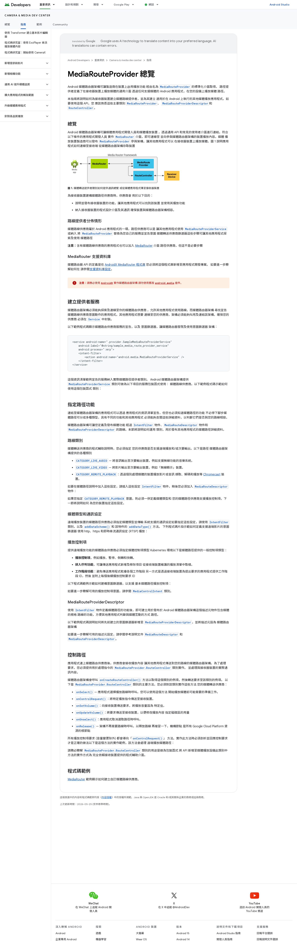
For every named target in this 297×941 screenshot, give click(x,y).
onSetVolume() (87, 706)
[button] (22, 63)
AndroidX (107, 282)
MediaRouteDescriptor (180, 425)
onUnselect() (86, 719)
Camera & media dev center (27, 15)
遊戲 (98, 933)
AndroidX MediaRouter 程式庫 (125, 265)
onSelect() (84, 692)
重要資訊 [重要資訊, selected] (45, 4)
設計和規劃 (72, 4)
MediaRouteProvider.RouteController (142, 668)
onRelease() (85, 726)
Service (94, 319)
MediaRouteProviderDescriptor (91, 429)
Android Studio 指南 (228, 933)
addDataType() (140, 527)
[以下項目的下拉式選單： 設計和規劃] (84, 4)
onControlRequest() (91, 699)
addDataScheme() (97, 527)
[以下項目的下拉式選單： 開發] (104, 4)
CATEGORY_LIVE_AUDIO (91, 461)
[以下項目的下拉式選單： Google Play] (135, 4)
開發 (96, 4)
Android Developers (79, 60)
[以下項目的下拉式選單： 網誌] (159, 4)
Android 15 (182, 933)
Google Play (122, 4)
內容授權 (107, 797)
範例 (39, 24)
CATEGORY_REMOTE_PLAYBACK (96, 474)
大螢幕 (140, 933)
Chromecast (211, 474)
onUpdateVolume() (89, 712)
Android (60, 933)
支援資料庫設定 (100, 269)
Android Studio (280, 4)
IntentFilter (143, 425)
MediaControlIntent (147, 591)
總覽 (7, 24)
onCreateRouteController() (120, 680)
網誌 (151, 4)
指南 (149, 60)
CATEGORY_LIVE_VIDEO (91, 467)
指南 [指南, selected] (23, 24)
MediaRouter (125, 137)
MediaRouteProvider (175, 87)
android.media (164, 282)
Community (60, 24)
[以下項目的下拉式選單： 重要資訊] (55, 4)
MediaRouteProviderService (205, 229)
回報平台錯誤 (265, 933)
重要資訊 (99, 60)
